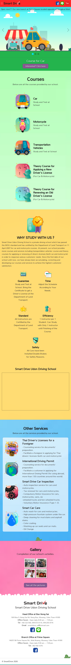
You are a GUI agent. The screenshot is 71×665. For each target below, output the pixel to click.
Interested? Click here (35, 66)
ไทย (67, 3)
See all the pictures (35, 585)
